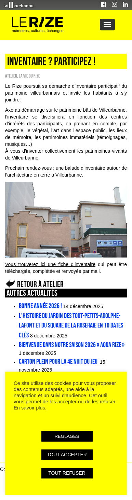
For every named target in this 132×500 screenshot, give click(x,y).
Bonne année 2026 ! (40, 305)
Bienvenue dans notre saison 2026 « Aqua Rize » (71, 344)
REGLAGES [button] (67, 436)
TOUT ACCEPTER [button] (67, 454)
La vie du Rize (29, 76)
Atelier (11, 76)
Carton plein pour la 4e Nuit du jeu (58, 361)
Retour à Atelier (40, 284)
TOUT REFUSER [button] (66, 473)
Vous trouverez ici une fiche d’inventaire (50, 264)
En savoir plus (29, 408)
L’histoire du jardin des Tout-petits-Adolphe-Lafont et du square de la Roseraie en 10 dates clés (71, 325)
